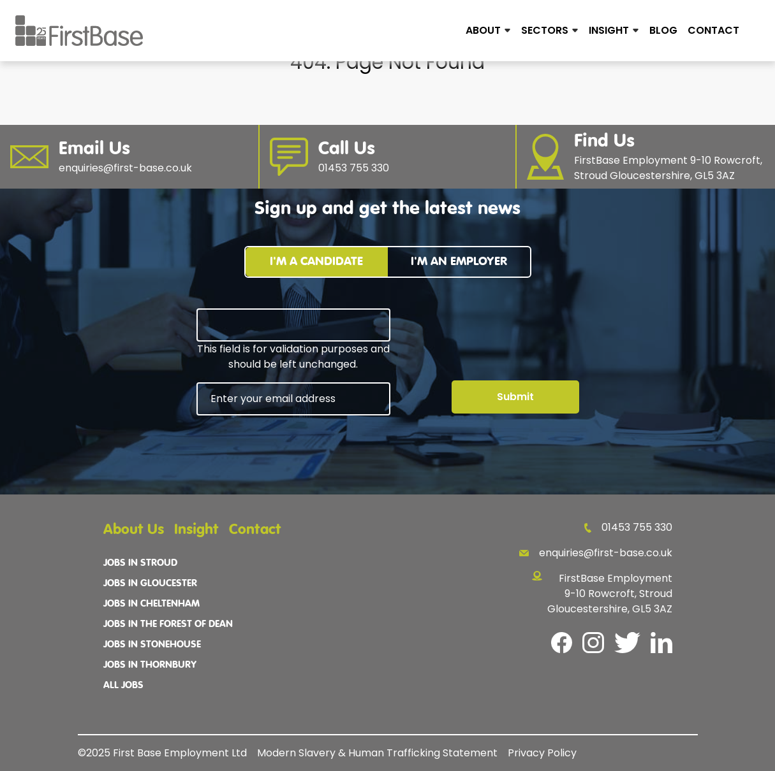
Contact (713, 30)
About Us (133, 529)
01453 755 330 (628, 527)
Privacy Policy (542, 753)
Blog (663, 30)
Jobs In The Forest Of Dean (168, 624)
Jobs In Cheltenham (151, 604)
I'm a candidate (316, 262)
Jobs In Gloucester (150, 584)
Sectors (544, 30)
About (483, 30)
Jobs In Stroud (140, 563)
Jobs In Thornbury (149, 665)
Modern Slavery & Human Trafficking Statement (377, 753)
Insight (609, 30)
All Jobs (123, 686)
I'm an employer (459, 262)
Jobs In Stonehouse (152, 645)
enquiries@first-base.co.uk (595, 552)
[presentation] (293, 450)
